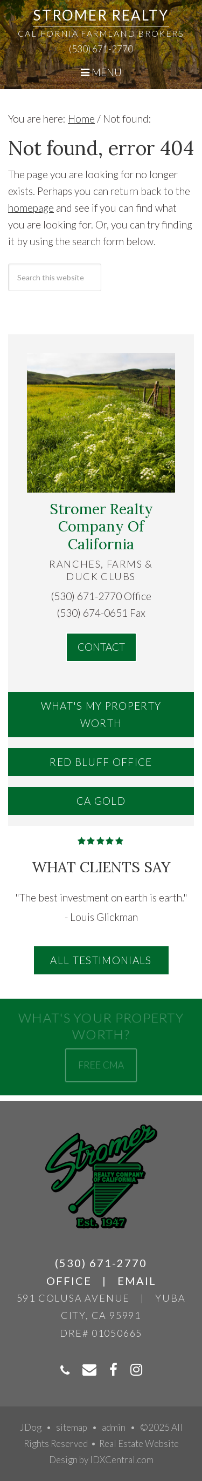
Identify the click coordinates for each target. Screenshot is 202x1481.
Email (136, 1280)
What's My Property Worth (101, 714)
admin (114, 1427)
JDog (30, 1427)
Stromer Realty (101, 15)
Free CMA (101, 1064)
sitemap (71, 1427)
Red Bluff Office (101, 762)
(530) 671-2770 (101, 49)
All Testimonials (100, 960)
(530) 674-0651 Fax (101, 613)
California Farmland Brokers (101, 33)
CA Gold (101, 801)
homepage (31, 207)
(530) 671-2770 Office (101, 596)
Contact (101, 647)
